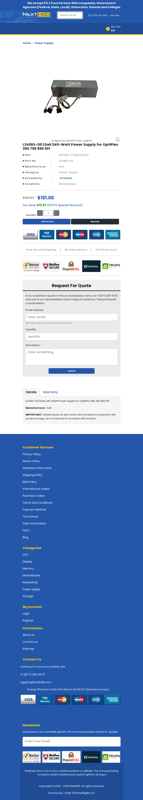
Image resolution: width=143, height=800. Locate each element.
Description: (33, 345)
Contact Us (30, 642)
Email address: (35, 310)
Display (27, 561)
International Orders (36, 489)
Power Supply (44, 43)
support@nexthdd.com (35, 682)
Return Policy (31, 461)
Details (31, 392)
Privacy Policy (32, 454)
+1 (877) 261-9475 (32, 674)
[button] (114, 28)
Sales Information (34, 523)
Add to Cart (46, 221)
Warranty (50, 392)
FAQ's (26, 530)
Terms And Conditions (37, 503)
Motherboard (31, 575)
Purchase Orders (34, 496)
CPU (25, 555)
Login (26, 613)
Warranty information (37, 468)
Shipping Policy (32, 475)
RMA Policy (30, 482)
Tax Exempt (30, 516)
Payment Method (34, 510)
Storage (28, 596)
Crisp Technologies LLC (79, 793)
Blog (25, 537)
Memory (28, 568)
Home (27, 43)
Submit (72, 370)
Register (28, 620)
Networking (30, 582)
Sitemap (28, 649)
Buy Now (95, 221)
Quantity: (31, 329)
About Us (29, 635)
